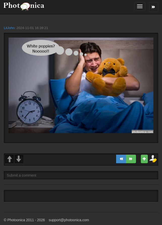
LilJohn (9, 28)
